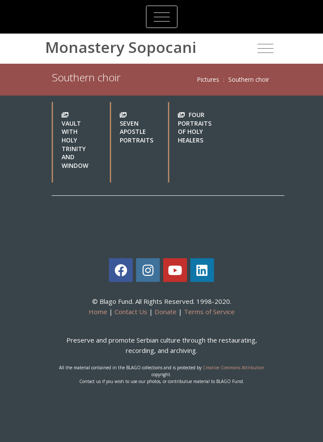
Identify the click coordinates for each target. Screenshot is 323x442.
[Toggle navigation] (161, 17)
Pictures (208, 79)
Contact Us (131, 311)
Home (98, 311)
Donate (166, 311)
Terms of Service (209, 311)
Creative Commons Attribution (233, 368)
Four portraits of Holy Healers (194, 127)
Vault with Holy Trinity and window (75, 144)
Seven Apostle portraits (136, 131)
